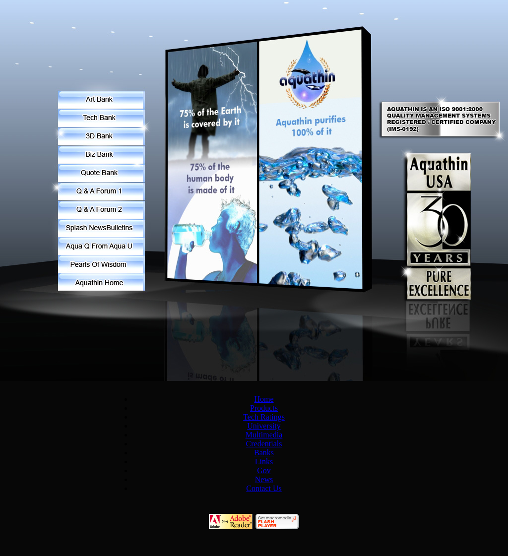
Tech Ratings (264, 417)
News (264, 479)
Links (264, 461)
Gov (264, 470)
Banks (264, 452)
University (264, 426)
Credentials (264, 443)
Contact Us (264, 488)
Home (263, 399)
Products (264, 408)
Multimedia (264, 435)
